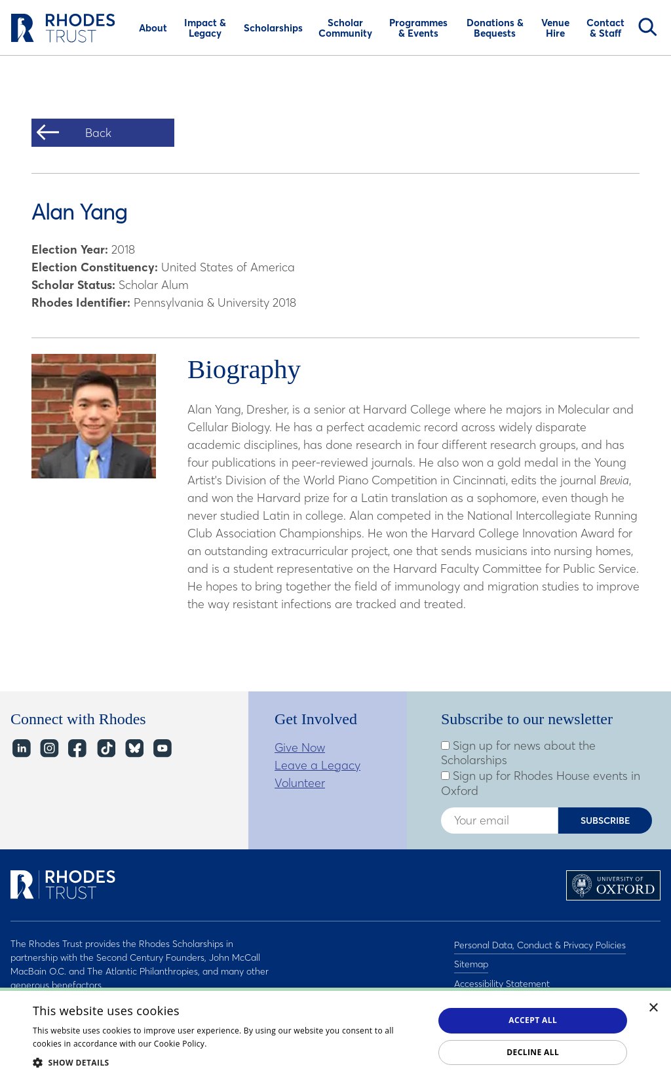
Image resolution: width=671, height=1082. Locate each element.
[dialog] (335, 1035)
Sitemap (471, 961)
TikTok (105, 749)
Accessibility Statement (502, 978)
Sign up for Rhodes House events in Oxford (540, 783)
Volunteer (300, 782)
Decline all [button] (533, 1052)
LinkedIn (20, 749)
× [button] (653, 1008)
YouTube (161, 749)
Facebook (77, 749)
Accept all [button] (532, 1020)
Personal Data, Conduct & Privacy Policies (540, 944)
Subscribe (605, 820)
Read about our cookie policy (264, 1043)
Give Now (300, 747)
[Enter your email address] (499, 820)
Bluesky (133, 749)
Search (647, 27)
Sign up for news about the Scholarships (518, 753)
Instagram (49, 749)
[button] (227, 1062)
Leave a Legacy (317, 765)
